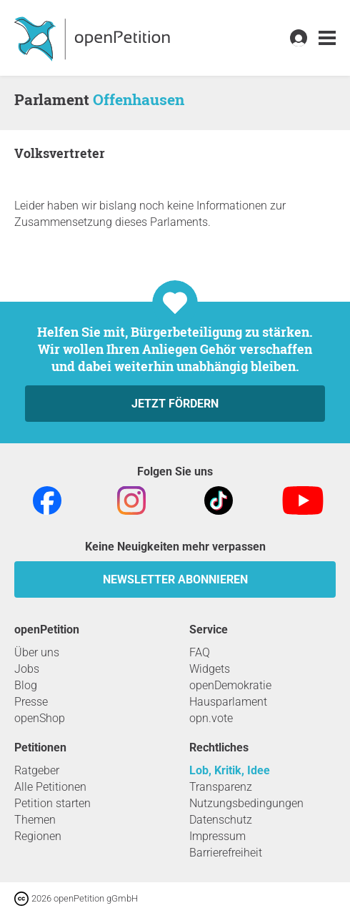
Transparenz (220, 787)
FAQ (199, 652)
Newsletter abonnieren (175, 579)
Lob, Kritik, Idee (229, 770)
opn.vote (211, 718)
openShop (39, 718)
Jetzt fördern (175, 403)
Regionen (37, 836)
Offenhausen (138, 99)
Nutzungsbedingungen (246, 803)
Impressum (217, 836)
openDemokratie (230, 685)
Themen (35, 819)
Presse (31, 702)
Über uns (36, 652)
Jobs (26, 669)
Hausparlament (228, 702)
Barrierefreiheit (225, 852)
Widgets (209, 669)
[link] (327, 38)
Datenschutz (220, 819)
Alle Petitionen (50, 787)
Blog (25, 685)
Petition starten (52, 803)
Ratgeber (36, 770)
